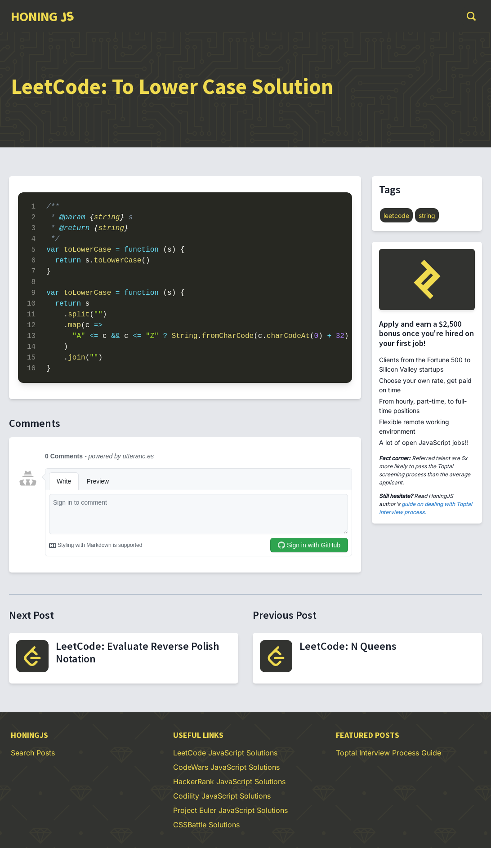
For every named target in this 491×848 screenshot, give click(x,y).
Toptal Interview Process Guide (388, 752)
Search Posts (33, 752)
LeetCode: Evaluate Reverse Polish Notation (137, 652)
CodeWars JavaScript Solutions (226, 767)
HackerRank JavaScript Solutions (229, 781)
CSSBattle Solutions (206, 824)
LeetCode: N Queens (348, 646)
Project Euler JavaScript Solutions (230, 810)
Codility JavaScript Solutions (222, 795)
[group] (42, 16)
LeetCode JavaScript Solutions (225, 752)
